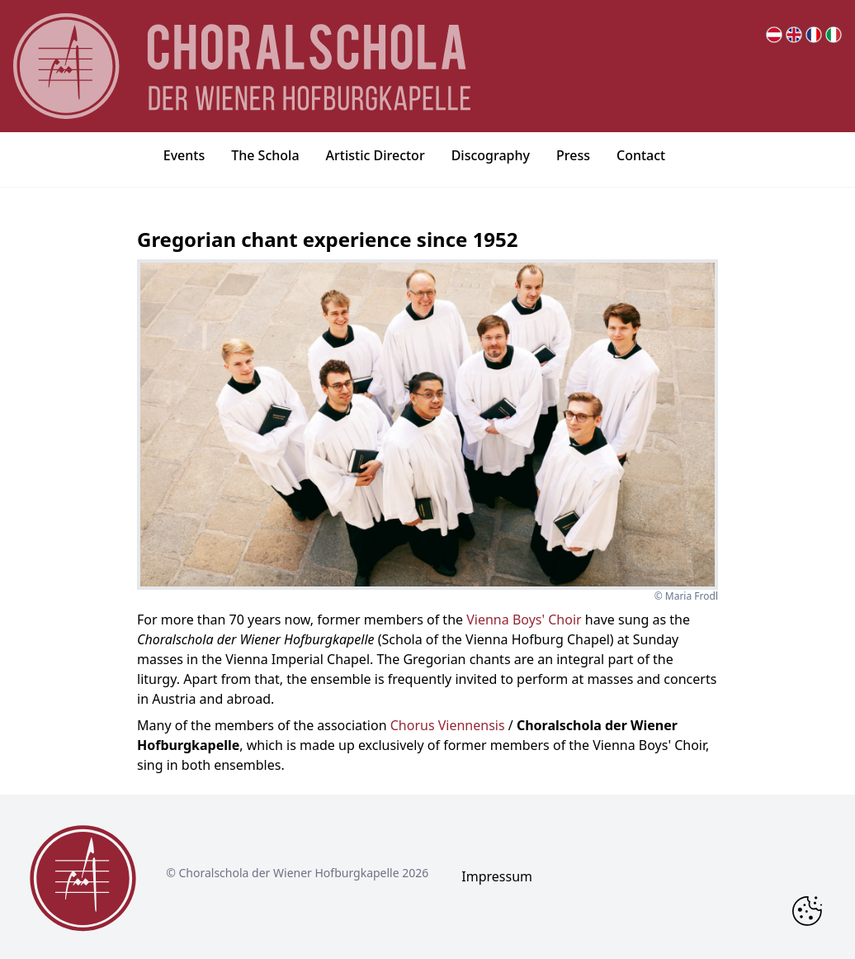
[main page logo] (241, 66)
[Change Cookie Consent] (807, 911)
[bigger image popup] (427, 424)
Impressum (496, 876)
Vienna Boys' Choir (523, 619)
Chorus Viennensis (447, 725)
